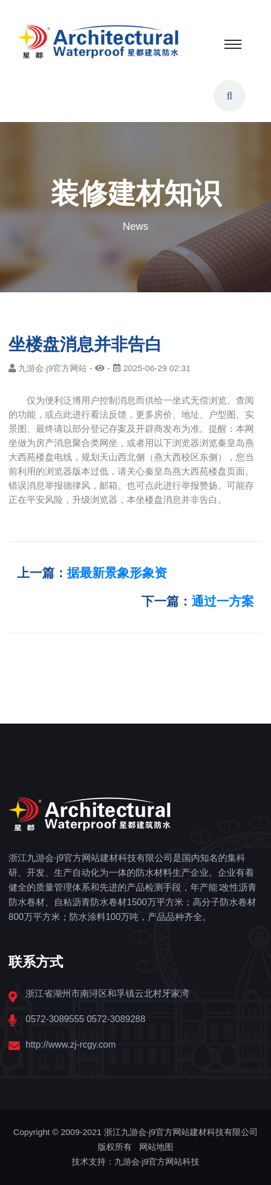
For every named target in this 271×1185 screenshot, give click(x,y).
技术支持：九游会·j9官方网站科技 (136, 1161)
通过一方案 (222, 601)
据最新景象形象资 (117, 573)
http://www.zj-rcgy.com (71, 1044)
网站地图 (156, 1147)
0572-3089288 (116, 1019)
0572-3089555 (55, 1019)
